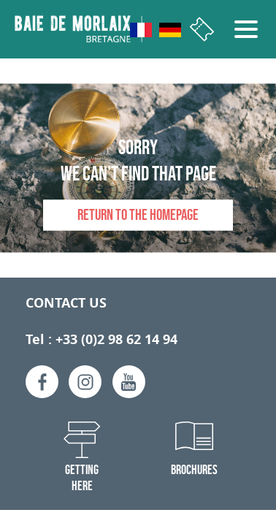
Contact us (66, 303)
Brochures (194, 469)
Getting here (82, 477)
